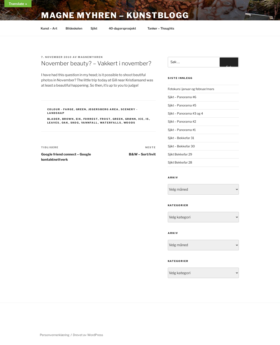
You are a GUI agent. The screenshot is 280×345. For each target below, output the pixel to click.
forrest (90, 118)
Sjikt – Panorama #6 (182, 97)
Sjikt (96, 28)
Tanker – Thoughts (160, 28)
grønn (130, 118)
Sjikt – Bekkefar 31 (181, 138)
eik (78, 118)
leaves (53, 122)
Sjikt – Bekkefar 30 (181, 146)
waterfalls (111, 122)
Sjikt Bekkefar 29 (180, 154)
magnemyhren (90, 57)
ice (141, 118)
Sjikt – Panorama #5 (182, 105)
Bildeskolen (74, 28)
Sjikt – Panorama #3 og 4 (185, 113)
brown (68, 118)
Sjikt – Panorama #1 (182, 130)
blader (53, 118)
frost (105, 118)
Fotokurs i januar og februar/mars (191, 89)
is (147, 118)
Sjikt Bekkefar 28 (180, 162)
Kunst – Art (49, 28)
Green (81, 109)
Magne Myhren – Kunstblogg (115, 15)
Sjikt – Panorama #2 (182, 121)
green (118, 118)
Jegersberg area (103, 109)
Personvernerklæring (54, 335)
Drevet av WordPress (88, 335)
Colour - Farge (60, 109)
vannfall (89, 122)
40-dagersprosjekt (124, 28)
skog (74, 122)
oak (65, 122)
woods (130, 122)
